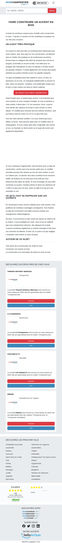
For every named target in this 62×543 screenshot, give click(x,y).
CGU (38, 542)
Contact (31, 301)
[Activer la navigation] (53, 3)
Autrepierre (35, 479)
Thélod (34, 451)
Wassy (33, 460)
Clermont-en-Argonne (40, 444)
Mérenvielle (35, 476)
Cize (7, 460)
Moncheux (10, 479)
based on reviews (15, 494)
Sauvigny (9, 470)
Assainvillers (36, 448)
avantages (28, 208)
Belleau (9, 466)
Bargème (35, 470)
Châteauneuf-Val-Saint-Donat (43, 457)
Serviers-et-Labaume (39, 473)
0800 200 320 (42, 3)
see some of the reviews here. (15, 497)
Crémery (34, 466)
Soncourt (9, 454)
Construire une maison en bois (18, 249)
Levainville (10, 448)
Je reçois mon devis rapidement (31, 92)
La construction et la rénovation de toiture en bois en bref (28, 252)
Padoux (9, 451)
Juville (8, 473)
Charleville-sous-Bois (14, 444)
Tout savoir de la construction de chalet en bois (24, 246)
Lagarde (9, 476)
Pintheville (35, 454)
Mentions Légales (28, 542)
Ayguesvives (36, 463)
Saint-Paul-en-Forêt (14, 457)
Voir (31, 305)
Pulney (8, 463)
